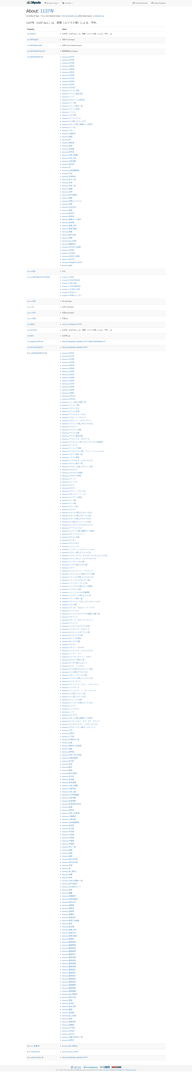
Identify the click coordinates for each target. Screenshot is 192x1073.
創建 (33, 1046)
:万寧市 (68, 733)
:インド (68, 97)
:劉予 (67, 767)
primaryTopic (35, 1057)
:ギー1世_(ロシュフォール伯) (76, 522)
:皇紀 (67, 265)
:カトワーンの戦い (72, 497)
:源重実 (68, 914)
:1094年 (68, 69)
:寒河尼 (68, 164)
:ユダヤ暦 (69, 115)
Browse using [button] (52, 3)
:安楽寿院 (69, 801)
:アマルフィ (70, 427)
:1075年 (68, 60)
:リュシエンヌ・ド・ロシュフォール (79, 690)
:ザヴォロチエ (70, 543)
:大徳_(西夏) (70, 155)
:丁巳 (67, 130)
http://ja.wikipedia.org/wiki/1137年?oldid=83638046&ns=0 (84, 341)
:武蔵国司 (69, 896)
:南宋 (67, 146)
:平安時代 (69, 176)
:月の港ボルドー (71, 887)
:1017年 (68, 57)
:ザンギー (69, 540)
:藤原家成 (69, 948)
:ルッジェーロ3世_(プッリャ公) (77, 703)
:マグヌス (69, 644)
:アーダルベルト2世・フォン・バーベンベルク (83, 451)
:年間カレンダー (72, 295)
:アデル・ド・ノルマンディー (76, 420)
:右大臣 (68, 776)
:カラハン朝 (70, 506)
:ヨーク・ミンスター (73, 666)
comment (32, 330)
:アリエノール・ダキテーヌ (76, 439)
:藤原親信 (69, 979)
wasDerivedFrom (35, 341)
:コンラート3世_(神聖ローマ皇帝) (78, 531)
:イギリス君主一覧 (72, 454)
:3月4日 (68, 250)
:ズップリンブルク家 (73, 562)
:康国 (67, 189)
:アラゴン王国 (70, 91)
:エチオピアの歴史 (72, 473)
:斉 (66, 868)
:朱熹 (67, 890)
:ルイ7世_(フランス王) (74, 697)
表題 (31, 318)
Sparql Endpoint (158, 3)
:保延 (67, 137)
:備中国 (68, 752)
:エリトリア (70, 482)
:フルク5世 (69, 605)
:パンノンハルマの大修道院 (76, 592)
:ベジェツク (70, 623)
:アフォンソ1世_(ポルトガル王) (77, 424)
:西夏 (67, 232)
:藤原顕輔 (69, 991)
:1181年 (68, 72)
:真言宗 (68, 213)
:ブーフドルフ (70, 611)
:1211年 (68, 78)
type (31, 271)
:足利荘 (68, 1003)
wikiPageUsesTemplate (38, 277)
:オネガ (68, 485)
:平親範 (68, 844)
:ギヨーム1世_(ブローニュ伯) (76, 516)
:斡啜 (67, 874)
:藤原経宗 (69, 973)
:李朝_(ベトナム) (71, 201)
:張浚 (67, 853)
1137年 (47, 10)
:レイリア (69, 706)
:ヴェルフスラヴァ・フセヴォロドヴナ (80, 724)
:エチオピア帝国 (71, 476)
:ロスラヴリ (70, 715)
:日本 (67, 192)
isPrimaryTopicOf (35, 347)
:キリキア (69, 509)
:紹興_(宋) (69, 226)
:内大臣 (68, 761)
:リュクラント (70, 687)
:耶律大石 (69, 933)
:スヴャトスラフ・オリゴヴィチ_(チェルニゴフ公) (84, 555)
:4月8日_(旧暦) (71, 256)
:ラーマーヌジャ (71, 118)
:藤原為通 (69, 966)
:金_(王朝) (69, 241)
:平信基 (68, 832)
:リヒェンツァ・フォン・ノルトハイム (80, 684)
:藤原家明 (69, 951)
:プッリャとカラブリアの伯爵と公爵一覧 (81, 614)
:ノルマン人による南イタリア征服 (78, 574)
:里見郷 (68, 1012)
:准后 (67, 764)
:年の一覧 (69, 179)
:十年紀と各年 (71, 289)
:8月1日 (68, 259)
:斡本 (67, 878)
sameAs (33, 1052)
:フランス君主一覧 (72, 106)
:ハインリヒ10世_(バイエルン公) (78, 577)
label (30, 336)
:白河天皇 (69, 207)
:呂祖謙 (68, 149)
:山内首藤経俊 (70, 170)
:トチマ (68, 568)
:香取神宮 (69, 1022)
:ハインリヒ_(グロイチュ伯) (76, 580)
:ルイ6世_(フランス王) (74, 121)
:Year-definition (71, 286)
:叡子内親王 (70, 773)
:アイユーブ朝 (70, 405)
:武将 (67, 204)
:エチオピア (70, 470)
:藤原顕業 (69, 988)
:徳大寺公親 (70, 862)
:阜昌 (67, 1019)
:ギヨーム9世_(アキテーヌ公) (76, 519)
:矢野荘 (68, 1040)
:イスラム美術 (70, 457)
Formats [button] (67, 3)
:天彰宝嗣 (69, 161)
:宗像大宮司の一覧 (72, 1037)
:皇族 (67, 210)
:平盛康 (68, 841)
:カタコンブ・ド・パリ (74, 494)
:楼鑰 (67, 893)
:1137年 (70, 1052)
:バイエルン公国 (71, 589)
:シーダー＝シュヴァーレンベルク (78, 549)
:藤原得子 (69, 954)
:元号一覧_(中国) (71, 755)
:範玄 (67, 924)
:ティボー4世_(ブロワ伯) (74, 565)
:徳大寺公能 (70, 859)
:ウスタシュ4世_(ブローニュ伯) (77, 466)
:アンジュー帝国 (71, 448)
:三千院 (68, 736)
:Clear (68, 277)
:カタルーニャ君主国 (73, 100)
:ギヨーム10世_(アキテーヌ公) (77, 512)
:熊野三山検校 (70, 920)
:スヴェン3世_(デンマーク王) (76, 552)
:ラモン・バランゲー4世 (74, 675)
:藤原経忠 (69, 976)
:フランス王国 (70, 109)
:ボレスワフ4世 (71, 641)
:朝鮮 (67, 198)
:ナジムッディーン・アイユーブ (77, 571)
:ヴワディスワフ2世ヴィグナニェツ (79, 727)
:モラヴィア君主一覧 (73, 660)
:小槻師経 (69, 816)
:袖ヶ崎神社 (70, 994)
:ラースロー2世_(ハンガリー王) (77, 678)
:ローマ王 (69, 127)
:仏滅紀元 (69, 133)
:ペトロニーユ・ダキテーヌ (76, 629)
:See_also (69, 283)
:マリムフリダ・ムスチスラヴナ (77, 651)
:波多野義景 (70, 899)
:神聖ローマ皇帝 (71, 219)
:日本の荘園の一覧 (72, 881)
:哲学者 (68, 152)
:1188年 (68, 378)
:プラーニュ (70, 617)
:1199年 (68, 75)
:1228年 (68, 84)
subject (31, 324)
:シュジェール (70, 546)
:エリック (69, 479)
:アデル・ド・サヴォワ (74, 417)
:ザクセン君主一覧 (72, 463)
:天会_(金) (69, 158)
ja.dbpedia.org (98, 16)
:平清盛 (68, 838)
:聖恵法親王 (70, 229)
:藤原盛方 (69, 970)
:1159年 (68, 371)
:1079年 (68, 63)
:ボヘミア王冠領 (71, 638)
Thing (43, 16)
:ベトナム (69, 112)
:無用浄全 (69, 917)
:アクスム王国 (70, 411)
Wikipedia (79, 1070)
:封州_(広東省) (71, 813)
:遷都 (67, 1009)
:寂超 (67, 807)
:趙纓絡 (68, 1025)
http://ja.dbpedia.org (69, 16)
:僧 (66, 140)
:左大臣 (68, 828)
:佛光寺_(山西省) (71, 746)
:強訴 (67, 856)
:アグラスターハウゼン (74, 414)
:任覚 (67, 743)
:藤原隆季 (69, 985)
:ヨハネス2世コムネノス (74, 663)
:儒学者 (68, 143)
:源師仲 (68, 908)
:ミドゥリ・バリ (71, 654)
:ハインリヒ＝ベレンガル (75, 583)
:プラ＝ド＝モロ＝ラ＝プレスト (77, 620)
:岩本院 (68, 825)
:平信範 (68, 835)
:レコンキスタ (70, 709)
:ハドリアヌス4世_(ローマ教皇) (77, 586)
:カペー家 (69, 500)
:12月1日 (68, 396)
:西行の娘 (69, 235)
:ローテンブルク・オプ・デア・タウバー (81, 721)
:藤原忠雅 (69, 957)
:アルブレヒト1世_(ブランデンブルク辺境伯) (82, 442)
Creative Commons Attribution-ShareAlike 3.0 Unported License (116, 1070)
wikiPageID (32, 39)
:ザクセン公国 (70, 537)
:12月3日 (68, 87)
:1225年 (68, 81)
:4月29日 (68, 253)
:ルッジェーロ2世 (72, 700)
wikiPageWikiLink (35, 57)
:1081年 (68, 66)
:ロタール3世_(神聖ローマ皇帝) (77, 124)
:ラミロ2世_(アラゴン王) (74, 672)
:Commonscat (71, 280)
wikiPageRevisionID (36, 51)
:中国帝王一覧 (70, 739)
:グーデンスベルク (72, 528)
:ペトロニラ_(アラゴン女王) (76, 626)
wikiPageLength (34, 45)
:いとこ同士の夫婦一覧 (74, 402)
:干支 (67, 173)
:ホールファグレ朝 (72, 635)
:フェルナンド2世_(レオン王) (76, 595)
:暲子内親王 (70, 195)
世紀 (31, 301)
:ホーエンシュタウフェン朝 (76, 632)
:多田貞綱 (69, 782)
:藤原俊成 (69, 942)
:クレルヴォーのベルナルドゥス (77, 525)
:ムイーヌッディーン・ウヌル (76, 657)
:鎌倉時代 (69, 244)
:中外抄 (68, 353)
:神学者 (68, 216)
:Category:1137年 (72, 262)
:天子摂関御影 (70, 795)
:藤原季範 (69, 945)
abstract (31, 34)
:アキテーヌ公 (70, 408)
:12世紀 (68, 393)
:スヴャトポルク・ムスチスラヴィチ (79, 559)
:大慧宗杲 (69, 789)
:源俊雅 (68, 905)
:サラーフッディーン (73, 534)
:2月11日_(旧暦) (71, 247)
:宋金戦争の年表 (71, 804)
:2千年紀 (68, 1028)
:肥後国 (68, 939)
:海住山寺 (69, 902)
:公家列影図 (70, 758)
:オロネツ (69, 488)
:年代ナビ (69, 292)
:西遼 (67, 238)
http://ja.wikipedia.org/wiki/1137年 (75, 347)
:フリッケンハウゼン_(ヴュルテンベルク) (81, 601)
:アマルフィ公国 (71, 430)
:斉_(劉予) (69, 871)
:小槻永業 (69, 819)
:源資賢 (68, 911)
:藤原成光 (69, 960)
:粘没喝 (68, 222)
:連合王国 (69, 1006)
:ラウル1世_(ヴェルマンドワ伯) (77, 669)
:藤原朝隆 (69, 963)
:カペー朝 (69, 103)
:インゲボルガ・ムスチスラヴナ (77, 460)
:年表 (67, 183)
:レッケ (68, 712)
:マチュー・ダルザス (73, 647)
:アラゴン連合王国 (72, 94)
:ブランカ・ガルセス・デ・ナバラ (78, 608)
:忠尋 (67, 865)
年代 (31, 313)
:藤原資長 (69, 982)
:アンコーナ (70, 445)
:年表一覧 (69, 186)
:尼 (66, 167)
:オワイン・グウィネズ (74, 491)
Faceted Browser (140, 3)
